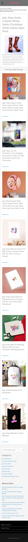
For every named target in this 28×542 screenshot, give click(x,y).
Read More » (5, 116)
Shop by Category (7, 8)
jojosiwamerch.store (16, 538)
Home (1, 8)
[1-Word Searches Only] (12, 450)
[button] (2, 3)
